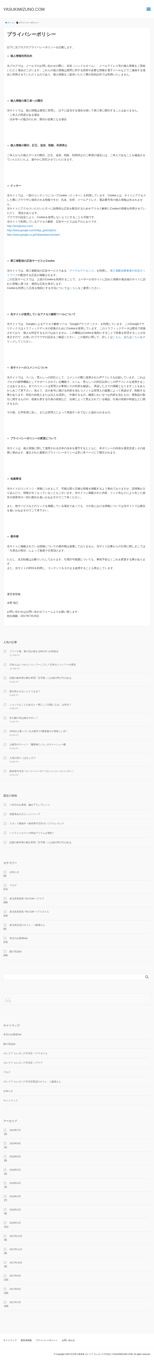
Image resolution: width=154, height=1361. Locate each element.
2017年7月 (15, 1302)
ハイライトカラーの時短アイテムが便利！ (32, 833)
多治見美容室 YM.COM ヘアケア (26, 898)
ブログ (13, 885)
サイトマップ (10, 1100)
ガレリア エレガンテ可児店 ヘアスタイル (25, 1053)
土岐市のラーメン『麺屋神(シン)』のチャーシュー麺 (37, 744)
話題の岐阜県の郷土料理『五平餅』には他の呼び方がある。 (41, 677)
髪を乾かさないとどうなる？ (24, 691)
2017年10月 (15, 1262)
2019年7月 (15, 1130)
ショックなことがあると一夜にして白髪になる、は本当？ (40, 704)
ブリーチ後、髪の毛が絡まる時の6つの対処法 (33, 651)
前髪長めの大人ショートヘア (24, 814)
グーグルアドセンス (81, 270)
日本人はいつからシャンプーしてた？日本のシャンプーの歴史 (42, 664)
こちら (74, 288)
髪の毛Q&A (15, 951)
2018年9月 (15, 1143)
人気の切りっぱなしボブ (22, 758)
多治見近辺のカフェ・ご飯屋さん (27, 925)
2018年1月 (15, 1222)
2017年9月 (15, 1275)
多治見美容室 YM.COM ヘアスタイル (29, 911)
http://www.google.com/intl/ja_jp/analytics (31, 230)
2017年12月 (15, 1236)
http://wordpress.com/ (20, 226)
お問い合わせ (68, 1340)
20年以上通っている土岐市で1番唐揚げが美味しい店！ (38, 731)
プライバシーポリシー (47, 1340)
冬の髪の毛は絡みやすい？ (23, 718)
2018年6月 (15, 1156)
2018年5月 (15, 1169)
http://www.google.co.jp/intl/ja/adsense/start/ (33, 234)
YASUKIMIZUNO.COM (24, 9)
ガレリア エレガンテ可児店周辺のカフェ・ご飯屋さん (32, 1081)
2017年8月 (15, 1289)
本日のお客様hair (18, 938)
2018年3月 (15, 1196)
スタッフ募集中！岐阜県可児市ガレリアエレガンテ (36, 823)
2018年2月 (15, 1209)
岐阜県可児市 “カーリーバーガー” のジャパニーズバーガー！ (41, 771)
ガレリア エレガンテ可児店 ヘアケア (23, 1062)
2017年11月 (15, 1249)
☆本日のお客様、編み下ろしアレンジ (29, 804)
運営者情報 (26, 1340)
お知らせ (14, 872)
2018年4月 (15, 1183)
